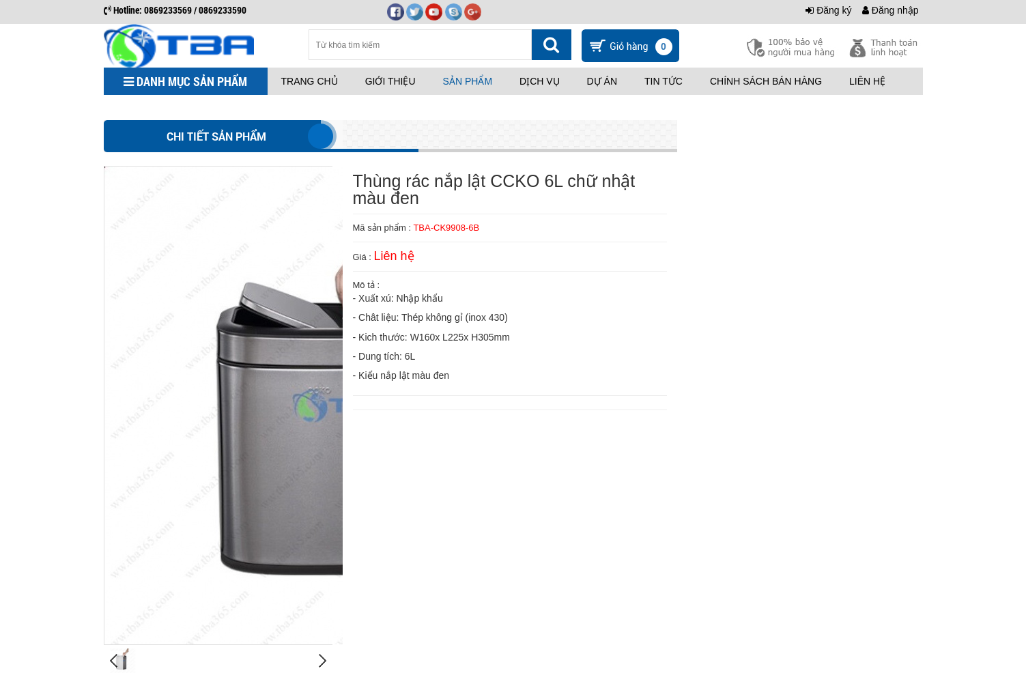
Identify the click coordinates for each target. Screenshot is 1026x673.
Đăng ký (828, 10)
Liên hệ (867, 81)
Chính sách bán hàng (766, 81)
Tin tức (663, 81)
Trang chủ (309, 81)
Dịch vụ (539, 81)
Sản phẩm (467, 81)
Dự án (602, 81)
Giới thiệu (390, 81)
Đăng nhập (890, 10)
